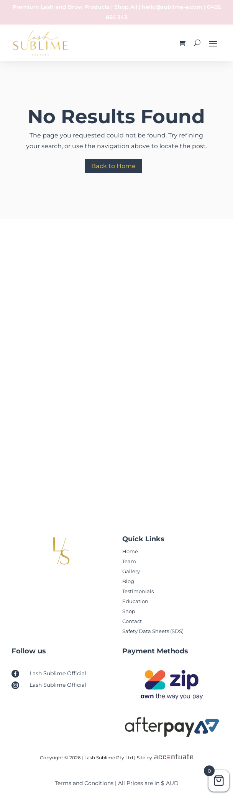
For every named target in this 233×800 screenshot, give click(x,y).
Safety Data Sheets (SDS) (153, 631)
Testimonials (138, 591)
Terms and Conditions (84, 783)
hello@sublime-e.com (172, 6)
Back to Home (113, 166)
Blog (128, 581)
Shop (128, 611)
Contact (132, 621)
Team (129, 561)
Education (135, 601)
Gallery (131, 571)
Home (130, 551)
